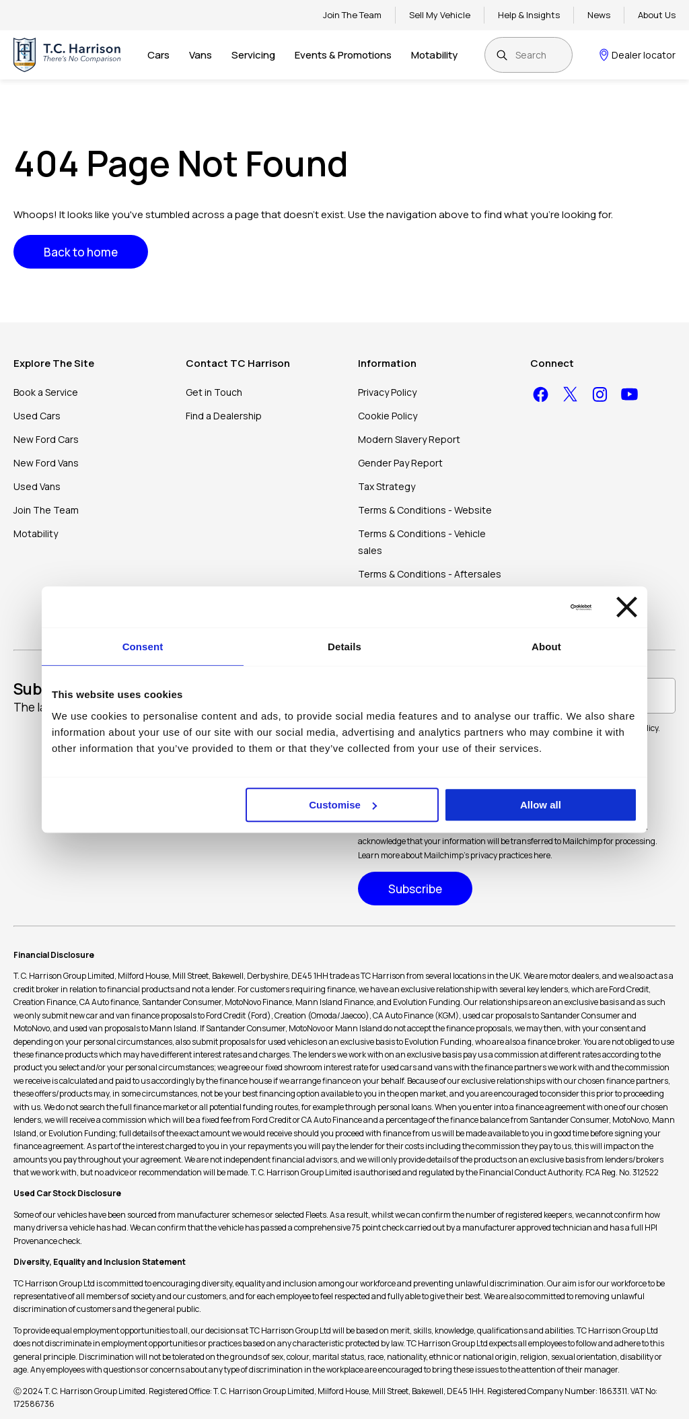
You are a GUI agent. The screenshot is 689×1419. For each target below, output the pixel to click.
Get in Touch (214, 392)
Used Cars (37, 415)
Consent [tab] (143, 646)
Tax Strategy (386, 486)
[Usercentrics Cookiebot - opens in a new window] (532, 607)
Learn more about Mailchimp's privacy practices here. (455, 855)
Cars (158, 55)
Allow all (540, 804)
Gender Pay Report (400, 462)
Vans (200, 55)
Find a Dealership (224, 415)
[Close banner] (626, 606)
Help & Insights (529, 15)
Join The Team (352, 15)
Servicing (253, 55)
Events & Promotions (343, 55)
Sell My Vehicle (439, 15)
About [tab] (546, 646)
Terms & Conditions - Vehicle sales (422, 542)
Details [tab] (344, 646)
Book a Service (45, 392)
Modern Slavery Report (409, 439)
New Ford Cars (46, 439)
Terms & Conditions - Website (425, 510)
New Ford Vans (46, 462)
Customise (343, 804)
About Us (657, 15)
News (598, 15)
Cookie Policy (387, 415)
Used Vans (37, 486)
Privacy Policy (387, 392)
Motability (434, 55)
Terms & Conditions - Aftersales (429, 573)
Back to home (81, 252)
